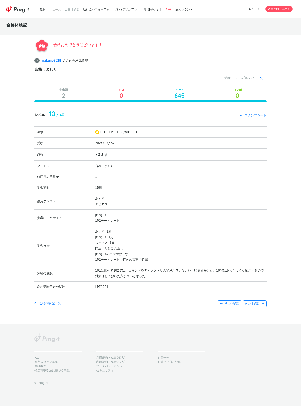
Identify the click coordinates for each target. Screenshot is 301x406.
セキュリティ (105, 370)
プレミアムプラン (126, 9)
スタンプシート (255, 115)
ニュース (55, 9)
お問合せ (163, 357)
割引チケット (153, 9)
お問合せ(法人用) (169, 362)
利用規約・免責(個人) (111, 357)
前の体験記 (229, 303)
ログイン (254, 9)
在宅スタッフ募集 (46, 362)
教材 (43, 9)
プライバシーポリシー (110, 366)
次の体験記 (255, 303)
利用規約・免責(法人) (111, 362)
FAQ (168, 9)
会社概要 (40, 366)
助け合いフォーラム (96, 9)
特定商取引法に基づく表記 (52, 370)
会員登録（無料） (279, 9)
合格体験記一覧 (47, 303)
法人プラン (182, 9)
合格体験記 (72, 9)
